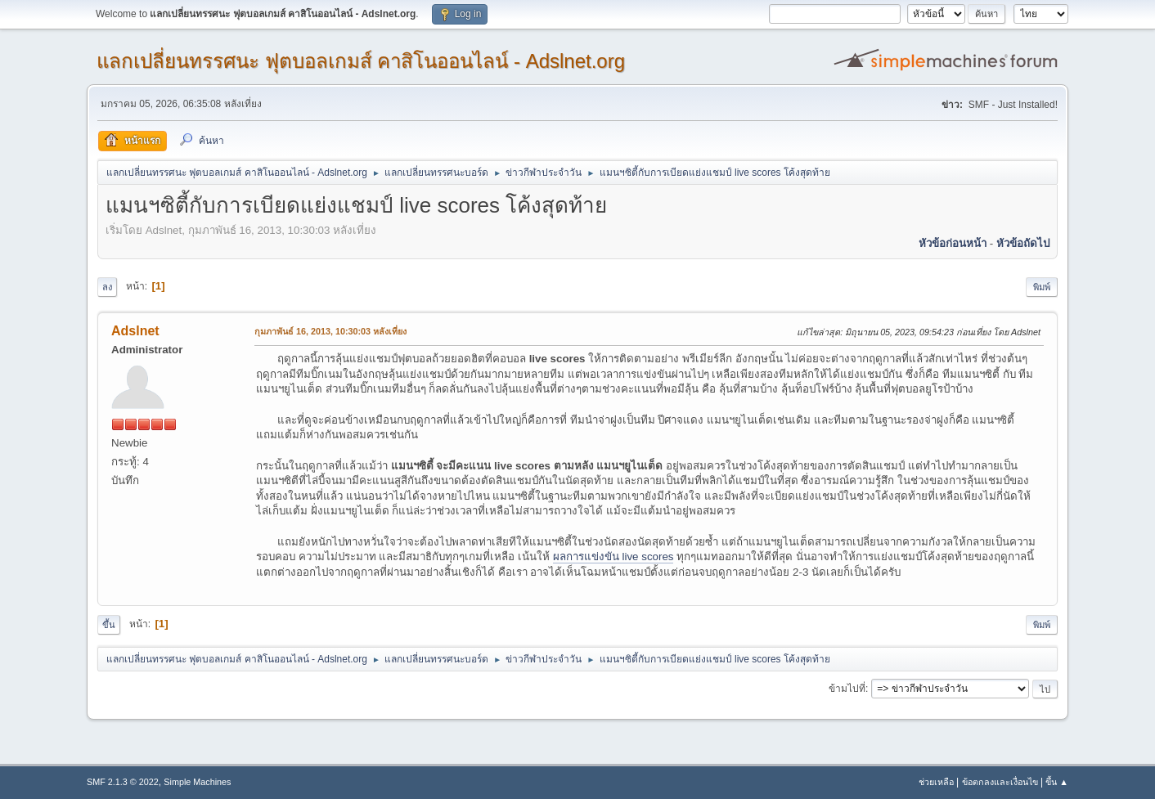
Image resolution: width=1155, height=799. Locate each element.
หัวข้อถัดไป (1022, 243)
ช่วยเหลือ (936, 782)
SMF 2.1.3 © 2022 (123, 782)
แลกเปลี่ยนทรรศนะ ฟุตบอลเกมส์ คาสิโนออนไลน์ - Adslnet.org (361, 61)
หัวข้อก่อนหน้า (952, 243)
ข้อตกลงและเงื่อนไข (1000, 782)
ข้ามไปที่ (847, 688)
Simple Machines (197, 782)
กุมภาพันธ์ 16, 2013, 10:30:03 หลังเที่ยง (330, 331)
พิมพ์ (1041, 287)
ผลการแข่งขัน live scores (613, 556)
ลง (107, 287)
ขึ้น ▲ (1056, 782)
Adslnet (135, 331)
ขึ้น (108, 625)
